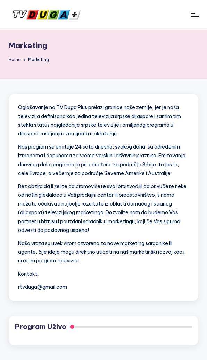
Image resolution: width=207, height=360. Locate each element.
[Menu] (194, 15)
